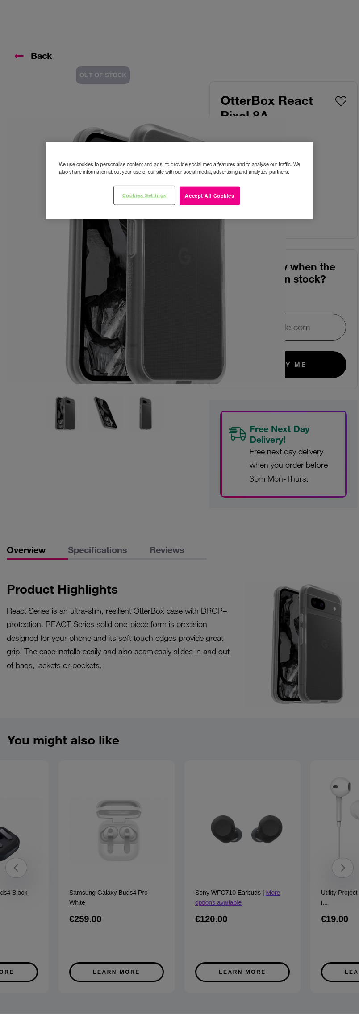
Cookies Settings (144, 195)
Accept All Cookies (209, 195)
